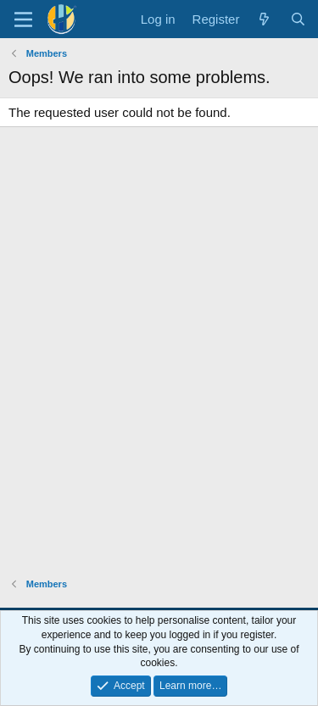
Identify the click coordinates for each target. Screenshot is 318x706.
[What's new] (264, 19)
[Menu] (23, 19)
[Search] (298, 19)
